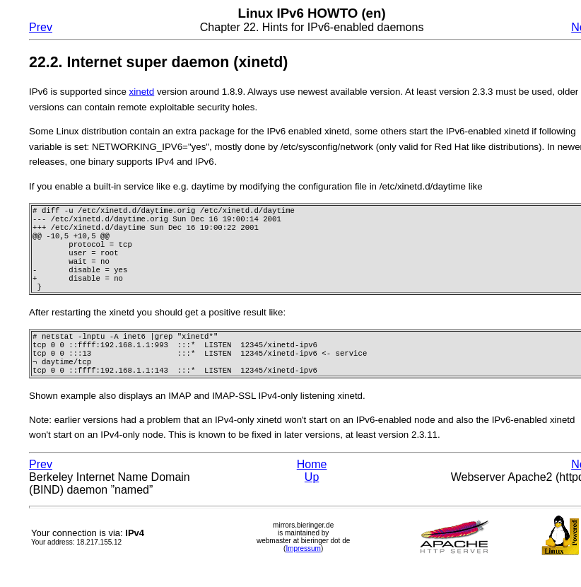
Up (312, 498)
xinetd (142, 91)
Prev (40, 27)
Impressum (303, 570)
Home (312, 486)
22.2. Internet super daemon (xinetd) (158, 62)
